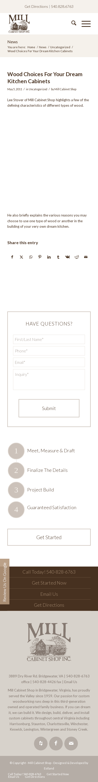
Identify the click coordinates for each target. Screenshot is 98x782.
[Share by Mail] (86, 257)
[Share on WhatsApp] (30, 257)
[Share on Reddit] (76, 257)
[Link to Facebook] (56, 743)
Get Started (49, 537)
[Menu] (83, 23)
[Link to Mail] (71, 743)
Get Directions (36, 6)
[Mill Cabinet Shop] (40, 23)
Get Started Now (49, 583)
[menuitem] (71, 23)
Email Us (49, 594)
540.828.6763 (62, 6)
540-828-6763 (78, 676)
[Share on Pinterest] (40, 257)
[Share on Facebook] (12, 257)
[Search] (71, 23)
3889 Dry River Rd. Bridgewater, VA (36, 676)
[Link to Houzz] (41, 743)
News (12, 41)
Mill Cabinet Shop (65, 89)
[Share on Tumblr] (58, 257)
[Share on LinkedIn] (49, 257)
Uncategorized (38, 89)
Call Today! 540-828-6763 (49, 572)
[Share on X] (21, 257)
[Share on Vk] (67, 257)
